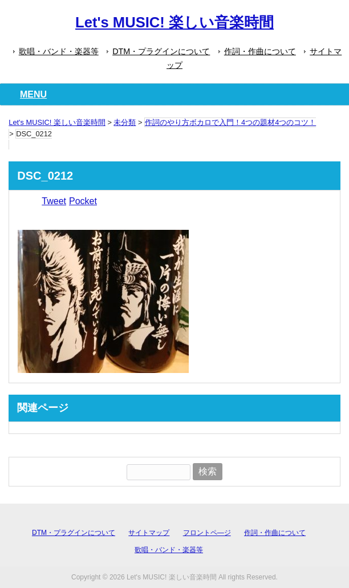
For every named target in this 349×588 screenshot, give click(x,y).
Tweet (54, 201)
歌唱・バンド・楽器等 (59, 51)
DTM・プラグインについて (161, 51)
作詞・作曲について (260, 51)
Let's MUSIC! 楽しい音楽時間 (174, 22)
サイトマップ (148, 533)
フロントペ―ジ (207, 533)
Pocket (83, 201)
